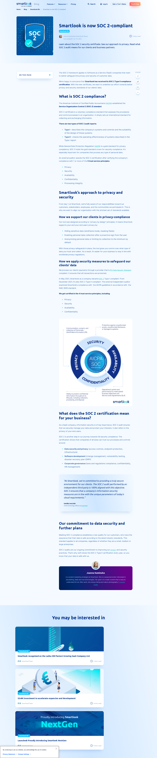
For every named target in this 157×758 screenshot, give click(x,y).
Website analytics (93, 723)
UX (88, 716)
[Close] (56, 749)
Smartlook (84, 505)
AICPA (109, 103)
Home (19, 9)
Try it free (135, 4)
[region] (29, 752)
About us (126, 712)
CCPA (125, 735)
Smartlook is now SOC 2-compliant (54, 9)
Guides (58, 716)
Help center (60, 727)
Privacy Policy (118, 753)
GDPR (97, 146)
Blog (25, 9)
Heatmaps (20, 727)
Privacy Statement (9, 754)
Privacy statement (129, 731)
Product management (94, 731)
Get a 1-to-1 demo (119, 4)
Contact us (127, 716)
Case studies (60, 720)
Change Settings (25, 754)
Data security (127, 723)
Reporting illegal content (131, 727)
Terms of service (129, 720)
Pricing (73, 4)
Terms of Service (131, 753)
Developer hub (61, 731)
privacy (113, 550)
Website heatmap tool (24, 712)
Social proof (60, 723)
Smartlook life (35, 9)
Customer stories (93, 720)
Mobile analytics (92, 712)
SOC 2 (101, 279)
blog (36, 3)
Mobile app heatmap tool (25, 720)
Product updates (93, 727)
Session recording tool (25, 716)
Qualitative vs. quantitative (26, 723)
